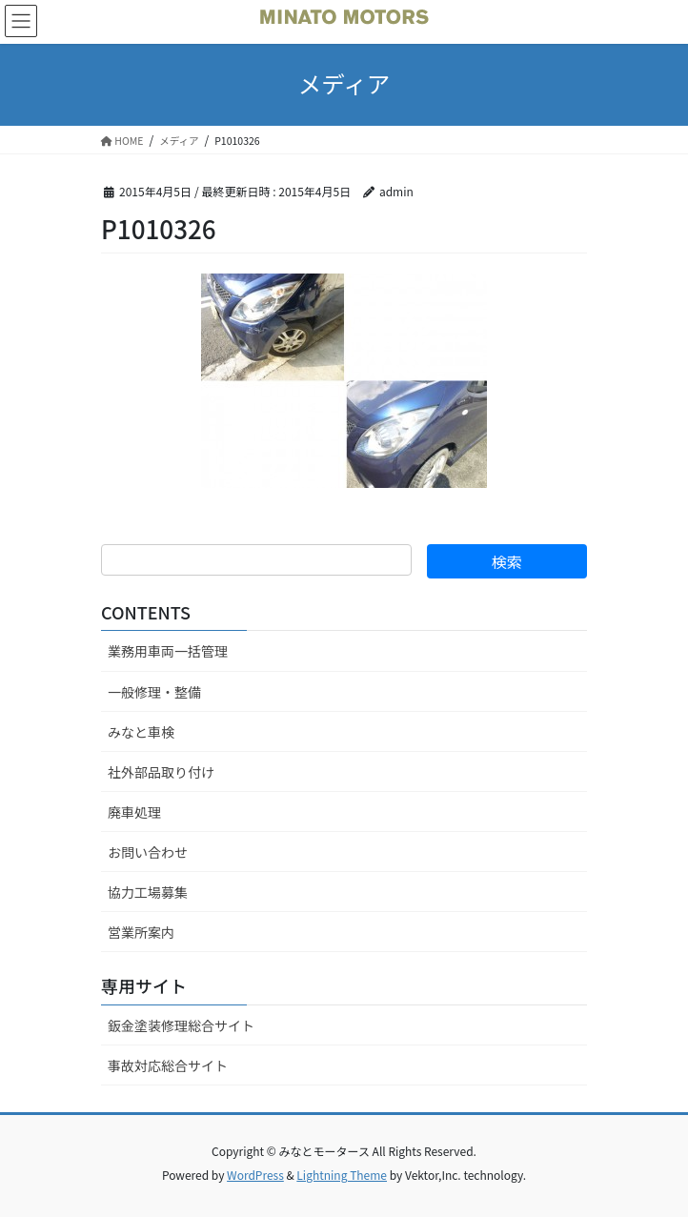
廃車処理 (134, 811)
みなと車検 (141, 731)
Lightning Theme (341, 1174)
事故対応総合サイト (168, 1065)
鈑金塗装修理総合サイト (181, 1025)
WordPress (255, 1174)
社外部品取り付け (161, 771)
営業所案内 (141, 932)
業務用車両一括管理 (168, 650)
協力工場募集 (148, 892)
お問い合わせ (148, 852)
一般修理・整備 (154, 691)
